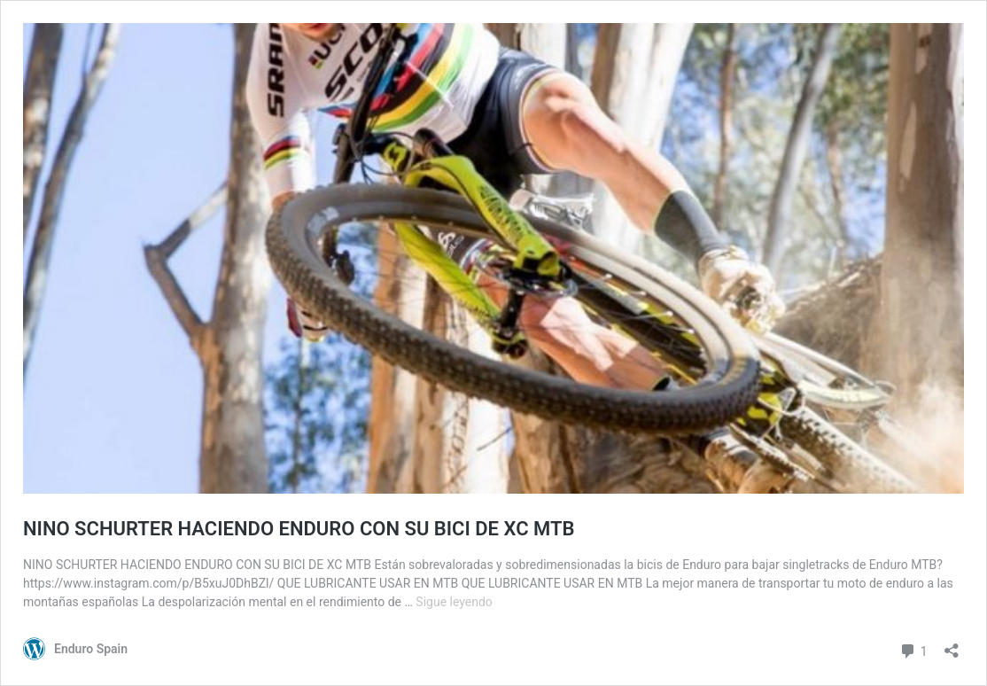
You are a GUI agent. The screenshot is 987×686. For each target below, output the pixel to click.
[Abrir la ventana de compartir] (951, 645)
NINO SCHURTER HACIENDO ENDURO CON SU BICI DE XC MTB (298, 529)
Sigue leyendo (454, 602)
